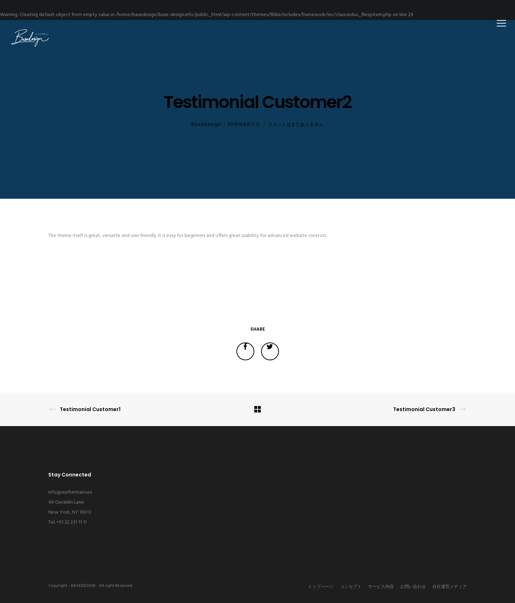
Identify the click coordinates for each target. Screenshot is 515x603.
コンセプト (351, 586)
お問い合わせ (413, 586)
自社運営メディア (449, 586)
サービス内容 (381, 586)
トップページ (321, 586)
